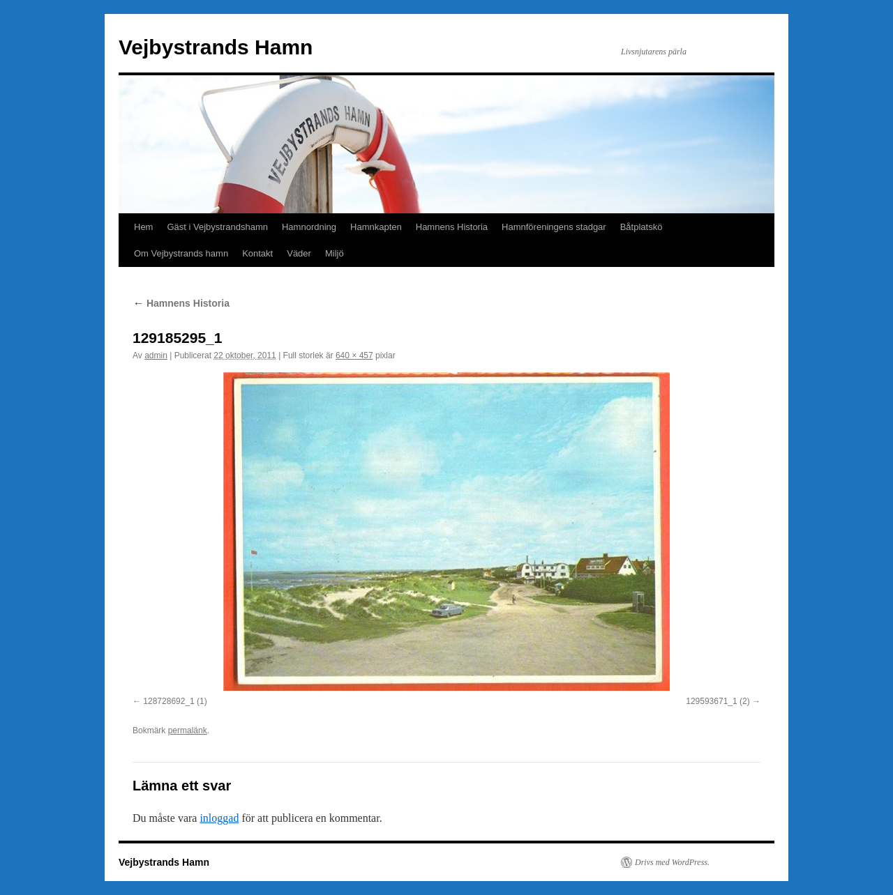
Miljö (334, 253)
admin (155, 355)
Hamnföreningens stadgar (554, 227)
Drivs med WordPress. (672, 862)
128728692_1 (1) (175, 701)
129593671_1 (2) (717, 701)
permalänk (187, 730)
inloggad (219, 818)
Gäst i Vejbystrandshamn (217, 227)
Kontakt (257, 253)
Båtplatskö (641, 227)
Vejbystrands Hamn (216, 47)
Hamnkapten (376, 227)
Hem (143, 227)
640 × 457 (354, 355)
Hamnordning (309, 227)
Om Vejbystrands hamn (181, 253)
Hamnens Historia (452, 227)
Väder (299, 253)
